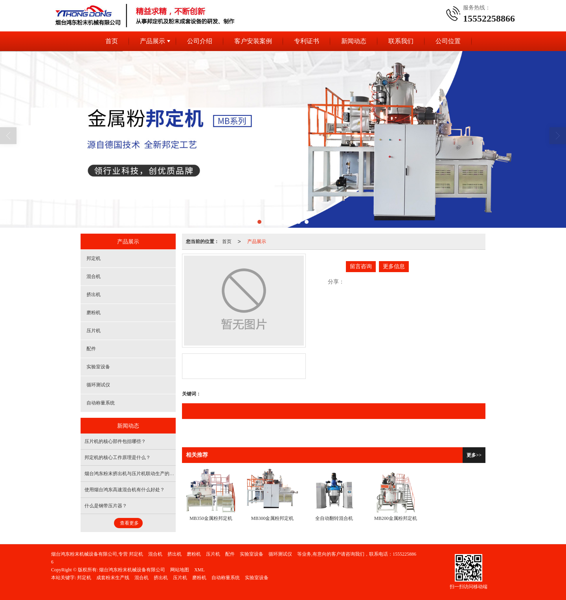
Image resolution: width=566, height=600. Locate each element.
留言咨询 (361, 266)
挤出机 (93, 294)
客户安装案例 (253, 41)
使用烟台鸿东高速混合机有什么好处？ (125, 489)
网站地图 (179, 570)
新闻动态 (353, 41)
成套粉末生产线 (112, 577)
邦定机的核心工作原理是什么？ (118, 457)
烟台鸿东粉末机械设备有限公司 (132, 570)
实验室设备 (98, 367)
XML (199, 570)
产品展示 (152, 41)
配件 (91, 348)
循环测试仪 (98, 385)
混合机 (93, 276)
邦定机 (93, 258)
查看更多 (129, 523)
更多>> (474, 455)
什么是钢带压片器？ (106, 506)
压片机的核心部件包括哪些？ (115, 441)
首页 (111, 41)
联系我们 (400, 41)
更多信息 (394, 266)
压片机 (93, 330)
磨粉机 (93, 312)
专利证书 (306, 41)
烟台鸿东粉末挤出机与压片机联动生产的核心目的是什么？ (146, 473)
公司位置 (448, 41)
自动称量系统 (100, 403)
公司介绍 (199, 41)
